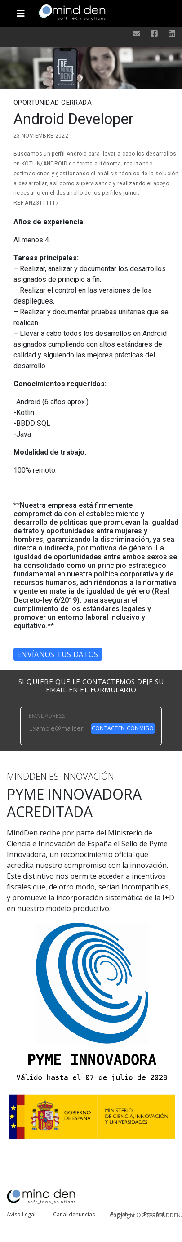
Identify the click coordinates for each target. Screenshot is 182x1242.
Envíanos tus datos (57, 654)
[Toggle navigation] (21, 10)
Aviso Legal (21, 1214)
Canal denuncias (74, 1214)
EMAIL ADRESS (47, 715)
